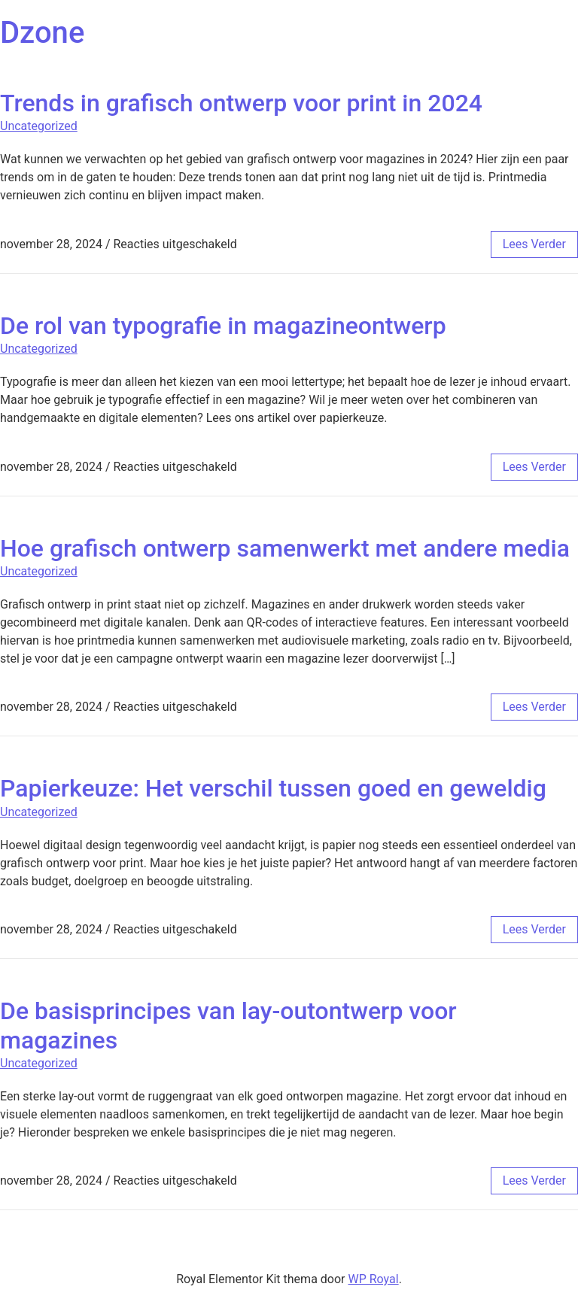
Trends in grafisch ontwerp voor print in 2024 (241, 103)
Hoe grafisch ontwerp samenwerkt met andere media (285, 548)
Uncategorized (39, 126)
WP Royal (373, 1279)
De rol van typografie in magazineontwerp (223, 325)
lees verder (534, 244)
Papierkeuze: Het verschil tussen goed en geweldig (273, 788)
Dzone (42, 32)
